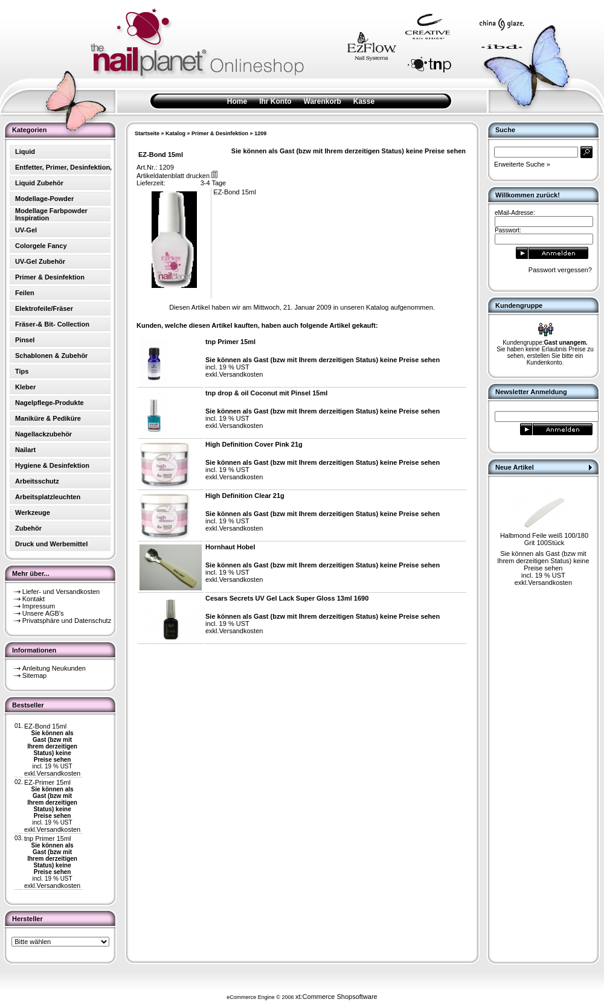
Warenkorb (322, 101)
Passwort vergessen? (560, 269)
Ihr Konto (275, 101)
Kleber (25, 387)
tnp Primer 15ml (47, 838)
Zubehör (28, 528)
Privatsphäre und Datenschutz (66, 620)
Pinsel (24, 339)
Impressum (38, 606)
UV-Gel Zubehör (40, 261)
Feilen (24, 292)
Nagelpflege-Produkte (49, 402)
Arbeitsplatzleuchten (47, 496)
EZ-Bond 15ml (45, 726)
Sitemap (34, 675)
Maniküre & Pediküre (48, 418)
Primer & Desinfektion (219, 133)
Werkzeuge (32, 512)
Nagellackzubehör (43, 434)
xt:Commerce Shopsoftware (336, 996)
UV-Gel (26, 230)
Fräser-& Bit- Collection (52, 324)
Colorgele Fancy (41, 245)
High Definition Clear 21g (244, 495)
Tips (21, 371)
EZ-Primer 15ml (47, 782)
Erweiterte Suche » (522, 164)
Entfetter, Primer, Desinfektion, (63, 167)
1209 (260, 133)
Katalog (175, 133)
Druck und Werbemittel (51, 543)
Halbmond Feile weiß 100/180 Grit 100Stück (544, 539)
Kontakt (33, 598)
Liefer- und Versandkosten (61, 591)
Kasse (363, 101)
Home (237, 101)
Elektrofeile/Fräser (44, 308)
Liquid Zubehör (39, 183)
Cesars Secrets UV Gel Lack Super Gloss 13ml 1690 (286, 598)
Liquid (25, 151)
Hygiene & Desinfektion (52, 465)
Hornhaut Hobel (230, 546)
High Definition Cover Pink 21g (254, 444)
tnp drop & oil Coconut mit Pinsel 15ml (266, 393)
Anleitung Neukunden (54, 668)
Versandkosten (58, 773)
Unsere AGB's (43, 613)
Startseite (147, 133)
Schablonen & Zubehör (51, 355)
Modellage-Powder (44, 198)
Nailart (25, 449)
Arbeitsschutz (37, 481)
